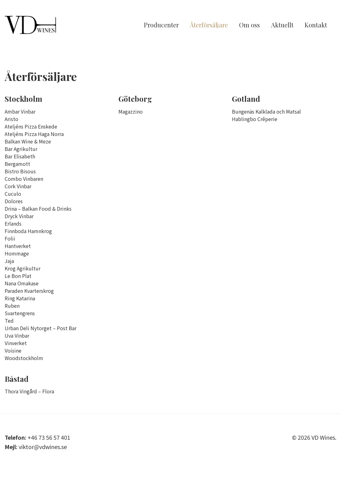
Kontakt (316, 25)
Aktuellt (282, 25)
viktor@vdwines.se (43, 447)
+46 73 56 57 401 (49, 437)
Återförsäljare (209, 25)
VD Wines (39, 25)
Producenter (161, 25)
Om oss (249, 25)
